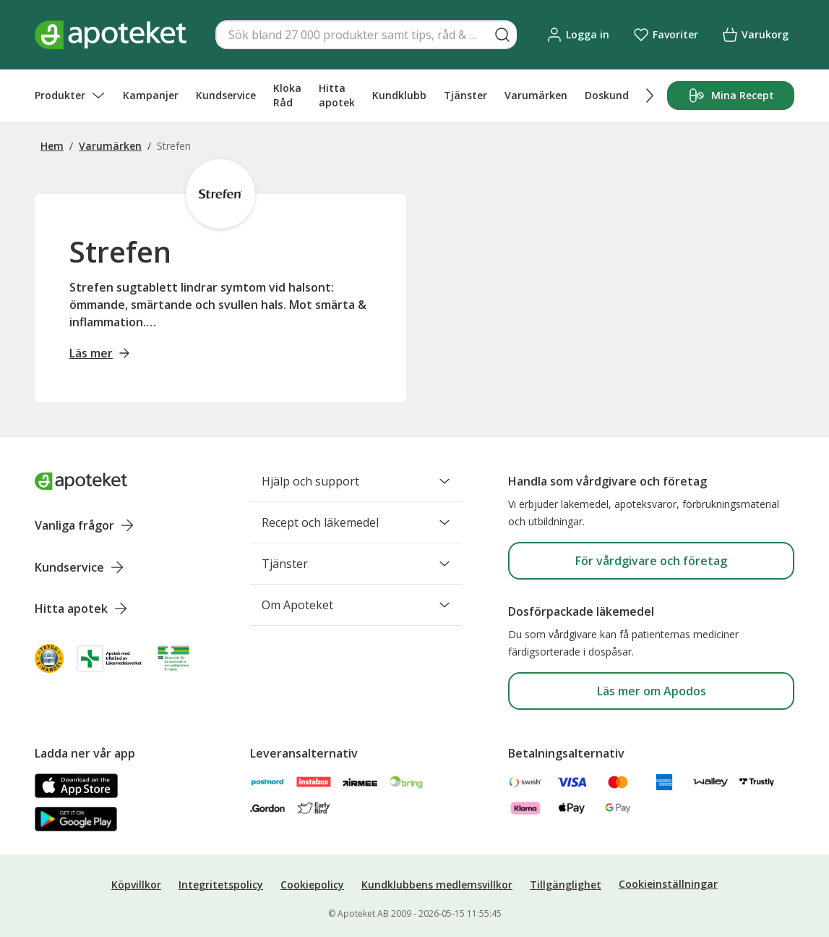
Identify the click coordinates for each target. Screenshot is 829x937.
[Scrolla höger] (649, 95)
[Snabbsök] (366, 34)
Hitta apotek (337, 95)
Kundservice (226, 95)
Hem (52, 146)
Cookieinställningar (668, 884)
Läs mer (99, 353)
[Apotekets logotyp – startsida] (110, 34)
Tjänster (465, 95)
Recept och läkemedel (356, 522)
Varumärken (535, 95)
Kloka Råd (287, 95)
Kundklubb (399, 95)
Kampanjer (151, 95)
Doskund (607, 95)
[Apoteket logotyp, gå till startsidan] (81, 481)
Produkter (70, 95)
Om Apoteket (356, 605)
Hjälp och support (356, 481)
